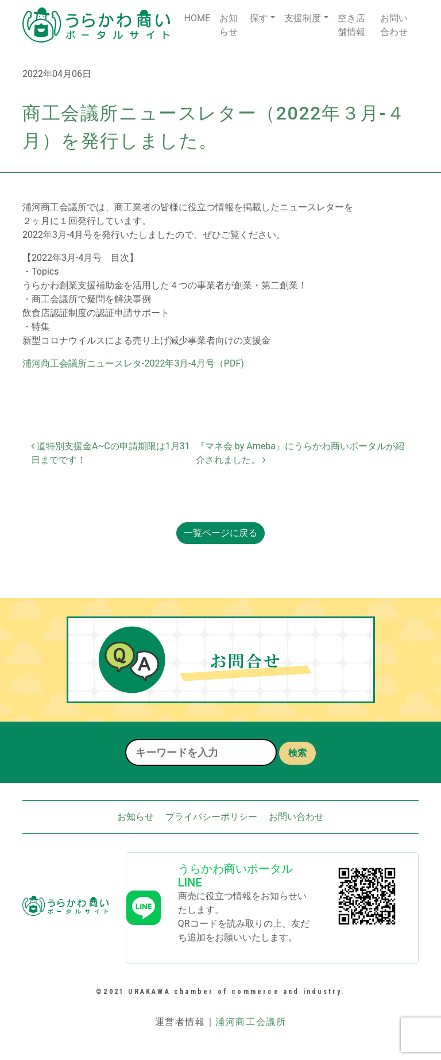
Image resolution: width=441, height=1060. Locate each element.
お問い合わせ (394, 25)
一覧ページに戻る (220, 532)
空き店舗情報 (351, 25)
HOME (197, 18)
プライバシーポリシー (211, 816)
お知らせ (228, 25)
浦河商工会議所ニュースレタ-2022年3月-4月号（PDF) (133, 363)
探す (259, 18)
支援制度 (302, 18)
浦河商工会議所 (250, 1021)
